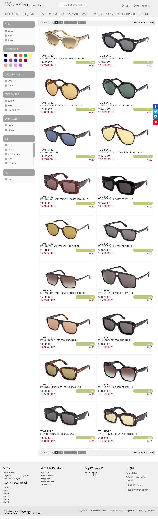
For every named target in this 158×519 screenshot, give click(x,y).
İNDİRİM (109, 14)
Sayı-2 (6, 490)
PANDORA (97, 14)
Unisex (10, 40)
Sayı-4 (6, 496)
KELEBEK (12, 163)
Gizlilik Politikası (47, 481)
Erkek (10, 36)
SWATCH (85, 14)
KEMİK (10, 86)
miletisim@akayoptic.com (138, 490)
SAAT (43, 14)
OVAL (10, 159)
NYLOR (11, 101)
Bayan (10, 31)
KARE (10, 150)
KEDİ (10, 145)
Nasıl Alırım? (8, 473)
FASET (10, 106)
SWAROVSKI (72, 14)
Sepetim (146, 6)
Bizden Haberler (47, 475)
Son (84, 23)
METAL (11, 81)
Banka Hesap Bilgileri (12, 478)
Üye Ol (136, 6)
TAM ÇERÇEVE (14, 110)
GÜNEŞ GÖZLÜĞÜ (29, 14)
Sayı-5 (6, 499)
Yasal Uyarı (46, 484)
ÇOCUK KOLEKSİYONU (126, 14)
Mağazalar (45, 478)
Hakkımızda (46, 473)
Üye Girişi (126, 6)
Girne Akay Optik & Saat (23, 5)
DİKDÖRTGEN (14, 154)
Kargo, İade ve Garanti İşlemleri (16, 475)
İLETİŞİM (144, 14)
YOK (9, 179)
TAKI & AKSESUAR (56, 14)
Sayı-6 (6, 502)
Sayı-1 (6, 487)
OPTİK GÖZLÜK (11, 14)
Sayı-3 (6, 493)
